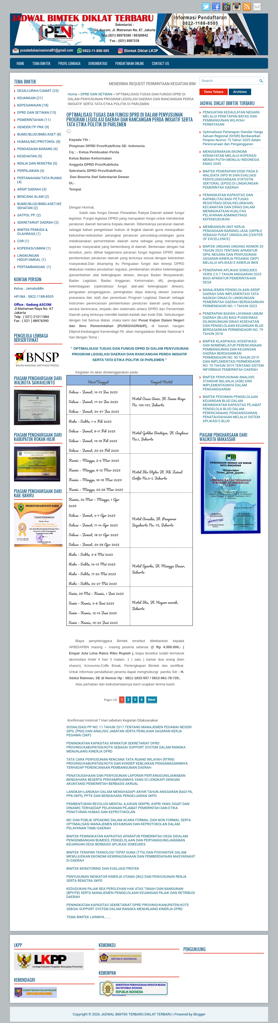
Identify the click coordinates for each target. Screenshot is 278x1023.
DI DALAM (155, 348)
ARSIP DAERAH (29, 189)
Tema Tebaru (213, 92)
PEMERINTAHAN (30, 120)
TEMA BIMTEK (41, 63)
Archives (240, 92)
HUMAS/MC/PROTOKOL (36, 142)
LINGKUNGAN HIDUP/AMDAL (29, 258)
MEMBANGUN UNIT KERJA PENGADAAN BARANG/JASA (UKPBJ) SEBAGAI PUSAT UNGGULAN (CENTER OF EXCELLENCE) (233, 233)
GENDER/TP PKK (30, 127)
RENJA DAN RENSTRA (34, 163)
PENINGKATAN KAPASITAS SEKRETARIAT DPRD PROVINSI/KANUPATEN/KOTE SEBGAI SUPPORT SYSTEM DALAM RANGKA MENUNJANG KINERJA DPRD (127, 907)
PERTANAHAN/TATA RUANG (39, 178)
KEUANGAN (26, 98)
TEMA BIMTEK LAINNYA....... (88, 917)
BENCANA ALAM (30, 197)
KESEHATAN (27, 156)
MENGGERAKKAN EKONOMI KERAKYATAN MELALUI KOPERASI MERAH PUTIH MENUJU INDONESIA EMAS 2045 (231, 158)
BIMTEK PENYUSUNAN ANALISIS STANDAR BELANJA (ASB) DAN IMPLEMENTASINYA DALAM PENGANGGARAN (228, 383)
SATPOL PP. (26, 215)
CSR (20, 241)
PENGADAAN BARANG (34, 149)
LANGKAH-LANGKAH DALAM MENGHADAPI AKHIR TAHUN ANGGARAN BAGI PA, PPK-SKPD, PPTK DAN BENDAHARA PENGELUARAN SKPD (129, 794)
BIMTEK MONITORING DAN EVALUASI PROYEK (102, 868)
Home (20, 63)
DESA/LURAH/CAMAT (34, 91)
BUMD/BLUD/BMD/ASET (36, 134)
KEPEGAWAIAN (29, 105)
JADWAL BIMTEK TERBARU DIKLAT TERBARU (136, 1014)
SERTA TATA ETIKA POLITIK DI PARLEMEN (128, 360)
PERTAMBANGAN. (31, 267)
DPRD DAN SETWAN (33, 112)
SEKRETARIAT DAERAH (35, 222)
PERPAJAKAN (28, 171)
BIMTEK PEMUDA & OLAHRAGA (32, 232)
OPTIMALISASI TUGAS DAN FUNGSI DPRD (109, 348)
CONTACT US (160, 63)
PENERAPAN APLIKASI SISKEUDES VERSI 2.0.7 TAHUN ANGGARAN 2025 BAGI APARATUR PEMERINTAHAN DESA (232, 276)
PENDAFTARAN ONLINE (129, 63)
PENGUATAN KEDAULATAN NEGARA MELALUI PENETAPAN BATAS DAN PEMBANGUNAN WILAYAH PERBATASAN (231, 118)
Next (151, 700)
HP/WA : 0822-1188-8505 (34, 296)
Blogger (199, 1014)
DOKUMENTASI (97, 63)
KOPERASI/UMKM (31, 248)
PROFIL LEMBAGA (69, 63)
